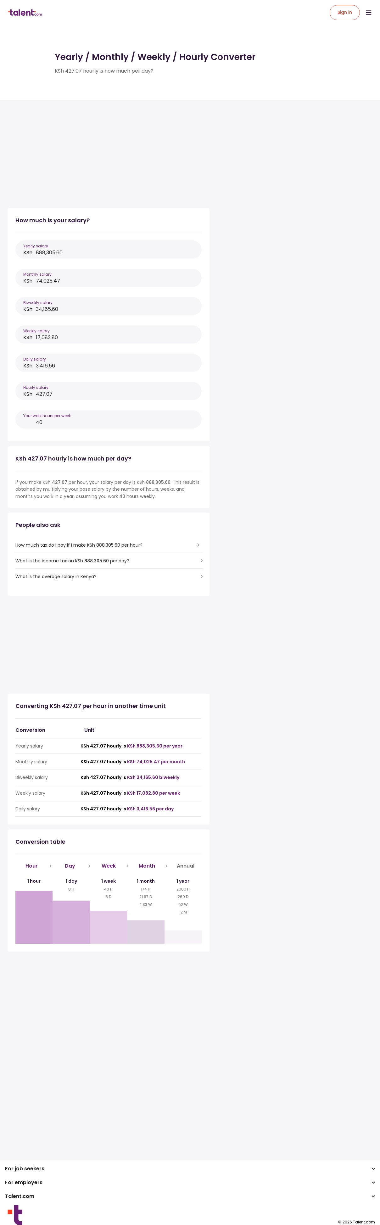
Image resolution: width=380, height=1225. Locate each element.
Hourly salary (35, 387)
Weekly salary (36, 331)
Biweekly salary (38, 302)
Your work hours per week (47, 415)
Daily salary (34, 359)
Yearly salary (35, 246)
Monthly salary (37, 274)
